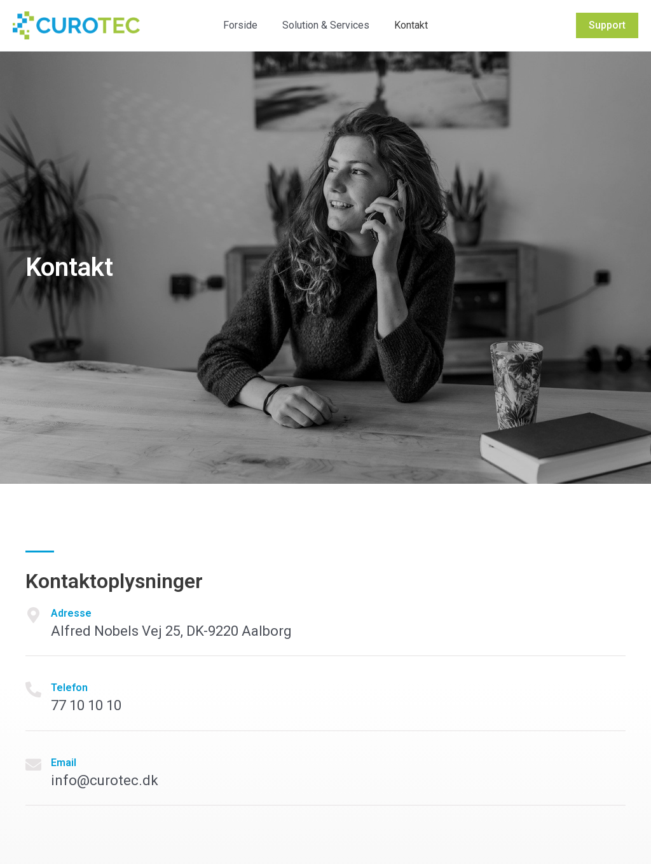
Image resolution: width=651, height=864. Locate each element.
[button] (607, 25)
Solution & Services (325, 25)
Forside (245, 25)
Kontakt (406, 25)
